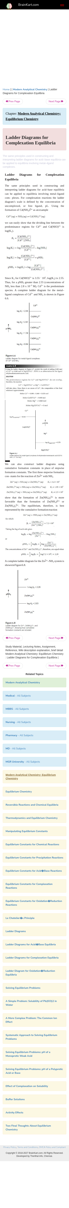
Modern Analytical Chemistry (30, 89)
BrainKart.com (28, 5)
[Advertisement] (34, 47)
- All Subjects (16, 748)
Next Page (56, 101)
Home (6, 89)
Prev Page (12, 101)
